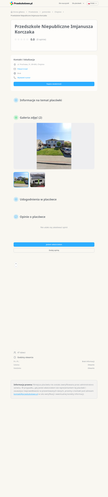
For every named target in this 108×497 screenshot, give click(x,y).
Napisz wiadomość (54, 84)
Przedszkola (33, 12)
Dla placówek (78, 3)
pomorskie (46, 12)
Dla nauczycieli (64, 3)
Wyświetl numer (23, 77)
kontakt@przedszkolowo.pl (26, 394)
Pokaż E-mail (22, 69)
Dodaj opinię (54, 250)
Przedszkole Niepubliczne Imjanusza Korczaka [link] (29, 15)
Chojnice (58, 12)
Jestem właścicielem (54, 244)
